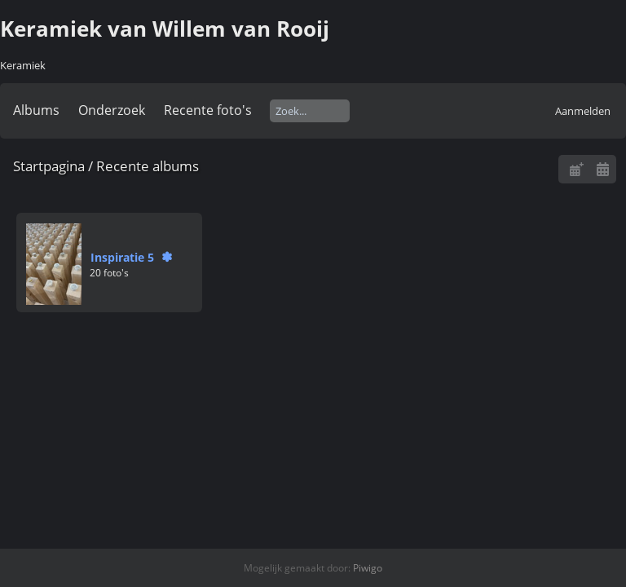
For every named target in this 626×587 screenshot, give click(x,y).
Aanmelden (583, 111)
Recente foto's (208, 110)
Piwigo (367, 568)
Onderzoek (111, 110)
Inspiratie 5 (122, 257)
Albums (36, 110)
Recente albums (147, 166)
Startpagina (49, 166)
